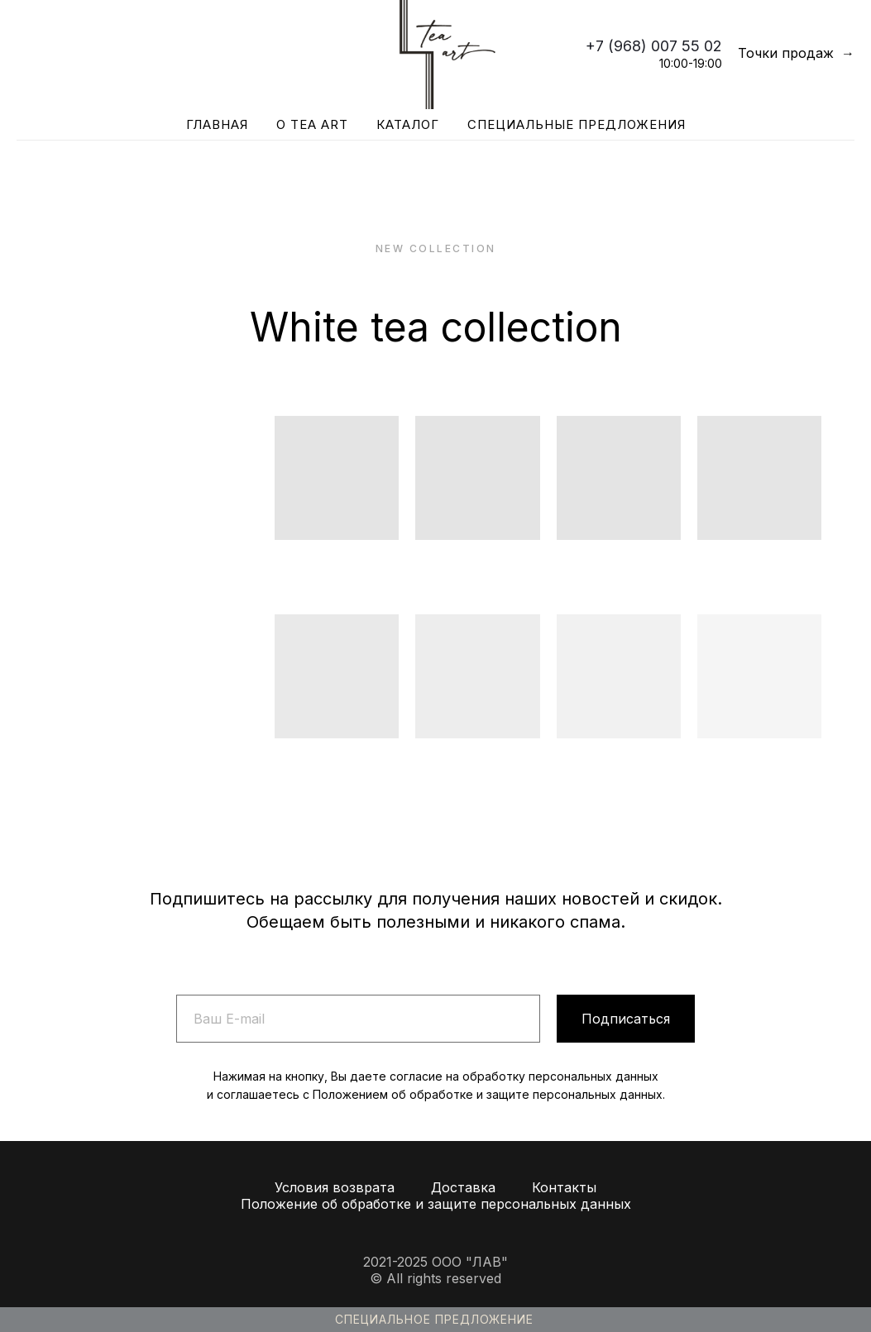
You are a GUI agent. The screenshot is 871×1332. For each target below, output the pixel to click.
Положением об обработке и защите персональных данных (488, 1094)
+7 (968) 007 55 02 (654, 46)
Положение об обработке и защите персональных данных (436, 1204)
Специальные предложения (576, 124)
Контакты (564, 1187)
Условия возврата (335, 1187)
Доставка (463, 1187)
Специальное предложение (434, 1319)
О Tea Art (312, 124)
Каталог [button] (407, 124)
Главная (217, 124)
